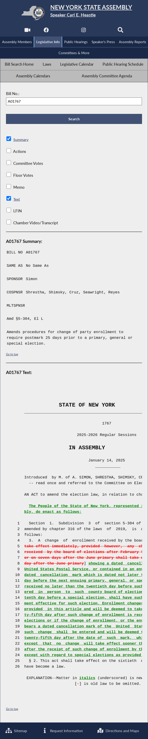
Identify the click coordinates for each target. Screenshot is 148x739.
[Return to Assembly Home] (74, 13)
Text (16, 200)
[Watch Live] (27, 31)
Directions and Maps (119, 730)
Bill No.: (12, 94)
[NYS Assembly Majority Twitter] (64, 31)
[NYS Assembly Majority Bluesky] (102, 31)
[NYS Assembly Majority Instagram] (83, 31)
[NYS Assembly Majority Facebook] (45, 31)
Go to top (12, 356)
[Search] (121, 31)
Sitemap (17, 730)
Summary (21, 141)
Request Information (62, 730)
